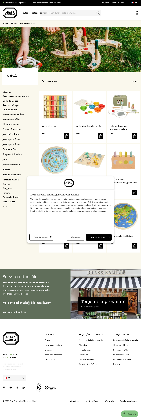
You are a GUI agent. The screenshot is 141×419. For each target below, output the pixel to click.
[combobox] (70, 13)
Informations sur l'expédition (15, 3)
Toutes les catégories (33, 13)
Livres (5, 206)
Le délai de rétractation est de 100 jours (46, 3)
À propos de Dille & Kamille (91, 340)
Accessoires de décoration (16, 96)
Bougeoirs (7, 188)
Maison (14, 23)
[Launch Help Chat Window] (129, 413)
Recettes (117, 364)
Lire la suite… (51, 359)
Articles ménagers (11, 105)
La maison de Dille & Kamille (125, 340)
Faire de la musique (12, 175)
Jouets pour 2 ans (11, 139)
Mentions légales (92, 401)
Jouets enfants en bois (13, 114)
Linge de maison (10, 101)
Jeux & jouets (25, 23)
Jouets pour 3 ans (11, 144)
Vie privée (74, 401)
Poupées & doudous (12, 154)
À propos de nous (91, 334)
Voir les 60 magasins (90, 307)
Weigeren (76, 237)
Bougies (6, 184)
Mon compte (127, 13)
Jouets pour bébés (11, 119)
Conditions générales (129, 401)
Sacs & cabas (9, 202)
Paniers (6, 193)
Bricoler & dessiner (12, 129)
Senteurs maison (11, 180)
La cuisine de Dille (121, 355)
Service (50, 334)
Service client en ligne (14, 312)
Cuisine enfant (10, 149)
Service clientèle (118, 3)
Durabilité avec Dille (122, 359)
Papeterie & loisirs (11, 197)
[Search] (98, 13)
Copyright (109, 401)
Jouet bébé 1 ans (11, 134)
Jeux (5, 159)
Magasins (105, 3)
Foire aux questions (53, 345)
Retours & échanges (53, 355)
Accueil (5, 23)
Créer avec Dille (120, 345)
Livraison (48, 350)
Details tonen (43, 237)
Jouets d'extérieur (11, 164)
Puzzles (6, 169)
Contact (48, 340)
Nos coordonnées (87, 359)
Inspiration (121, 334)
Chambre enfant (11, 124)
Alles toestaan (99, 237)
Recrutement (85, 350)
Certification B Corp (88, 364)
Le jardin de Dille (120, 350)
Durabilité (83, 355)
